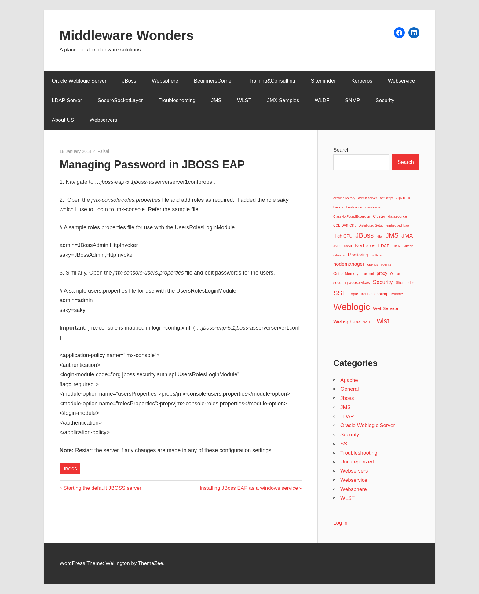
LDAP (347, 416)
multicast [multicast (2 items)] (377, 255)
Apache (349, 380)
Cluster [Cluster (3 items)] (379, 216)
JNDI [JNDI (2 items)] (337, 246)
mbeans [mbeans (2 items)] (339, 255)
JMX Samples (283, 100)
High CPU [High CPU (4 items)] (343, 236)
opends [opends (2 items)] (372, 264)
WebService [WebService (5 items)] (385, 308)
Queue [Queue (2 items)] (395, 273)
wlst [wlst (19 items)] (383, 321)
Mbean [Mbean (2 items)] (408, 246)
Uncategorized (357, 462)
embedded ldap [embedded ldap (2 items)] (397, 225)
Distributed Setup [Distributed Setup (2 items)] (371, 225)
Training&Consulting (272, 81)
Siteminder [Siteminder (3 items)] (405, 283)
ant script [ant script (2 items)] (386, 198)
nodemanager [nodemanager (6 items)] (348, 264)
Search (341, 150)
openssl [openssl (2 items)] (386, 264)
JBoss (129, 81)
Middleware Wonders (127, 35)
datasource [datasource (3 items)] (397, 216)
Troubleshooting (177, 100)
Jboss (70, 469)
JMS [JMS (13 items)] (392, 235)
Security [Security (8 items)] (383, 282)
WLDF (322, 100)
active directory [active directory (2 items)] (344, 198)
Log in (340, 523)
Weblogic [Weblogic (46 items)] (351, 307)
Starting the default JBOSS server (102, 488)
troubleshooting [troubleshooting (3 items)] (374, 294)
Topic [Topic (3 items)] (353, 294)
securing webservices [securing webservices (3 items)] (351, 283)
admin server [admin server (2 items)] (367, 198)
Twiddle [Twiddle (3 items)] (396, 294)
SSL (345, 444)
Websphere (165, 81)
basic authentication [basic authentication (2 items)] (347, 207)
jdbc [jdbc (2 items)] (380, 236)
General (349, 389)
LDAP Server (67, 100)
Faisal (103, 151)
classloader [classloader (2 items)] (373, 207)
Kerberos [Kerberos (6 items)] (365, 245)
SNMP (352, 100)
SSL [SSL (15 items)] (339, 293)
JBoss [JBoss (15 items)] (364, 235)
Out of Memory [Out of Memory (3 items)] (346, 273)
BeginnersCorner (213, 81)
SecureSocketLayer (120, 100)
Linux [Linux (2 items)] (396, 246)
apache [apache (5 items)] (403, 197)
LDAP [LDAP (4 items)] (384, 245)
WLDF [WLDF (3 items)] (368, 322)
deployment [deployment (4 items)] (344, 225)
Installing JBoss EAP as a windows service (249, 488)
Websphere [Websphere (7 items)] (346, 322)
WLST (244, 100)
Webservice (401, 81)
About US (63, 120)
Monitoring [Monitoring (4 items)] (358, 255)
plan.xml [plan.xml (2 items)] (368, 273)
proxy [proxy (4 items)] (382, 273)
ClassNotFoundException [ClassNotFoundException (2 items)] (351, 216)
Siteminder (323, 81)
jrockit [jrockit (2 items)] (347, 246)
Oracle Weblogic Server (79, 81)
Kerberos (361, 81)
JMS (216, 100)
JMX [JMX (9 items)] (407, 235)
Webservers (103, 120)
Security (384, 100)
